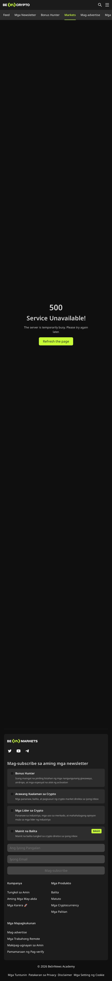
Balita (55, 892)
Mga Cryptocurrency (65, 905)
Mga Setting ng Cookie (89, 975)
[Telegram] (27, 751)
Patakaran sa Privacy (42, 975)
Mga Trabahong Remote (23, 939)
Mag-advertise (90, 15)
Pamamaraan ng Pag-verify (25, 952)
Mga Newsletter (25, 15)
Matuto (56, 899)
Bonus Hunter (50, 15)
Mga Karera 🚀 (17, 905)
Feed (6, 15)
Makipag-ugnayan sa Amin (25, 945)
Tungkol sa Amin (18, 892)
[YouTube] (18, 751)
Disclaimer (65, 975)
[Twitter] (9, 751)
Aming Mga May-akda (22, 899)
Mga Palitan (59, 912)
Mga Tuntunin (17, 975)
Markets (70, 15)
